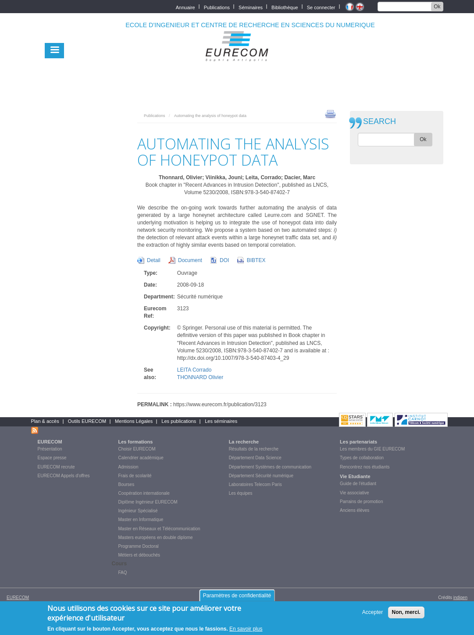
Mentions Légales (134, 421)
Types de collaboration (362, 457)
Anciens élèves (354, 510)
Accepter (372, 614)
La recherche (244, 441)
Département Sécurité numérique (261, 475)
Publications (217, 7)
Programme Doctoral (138, 546)
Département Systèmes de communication (270, 467)
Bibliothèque (284, 7)
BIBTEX (256, 260)
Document (190, 260)
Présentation (50, 449)
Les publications (178, 421)
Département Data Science (255, 457)
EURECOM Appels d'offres (64, 475)
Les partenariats (358, 441)
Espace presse (52, 457)
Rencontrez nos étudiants (364, 467)
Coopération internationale (144, 493)
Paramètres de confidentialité (237, 598)
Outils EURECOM (87, 421)
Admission (128, 467)
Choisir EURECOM (137, 449)
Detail (153, 260)
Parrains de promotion (361, 501)
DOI (224, 260)
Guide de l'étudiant (358, 483)
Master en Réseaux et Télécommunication (159, 528)
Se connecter (321, 7)
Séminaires (251, 7)
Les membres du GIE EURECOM (372, 449)
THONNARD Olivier (200, 377)
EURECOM (50, 441)
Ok (437, 7)
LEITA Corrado (194, 370)
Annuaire (185, 7)
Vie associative (354, 492)
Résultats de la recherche (253, 449)
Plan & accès (45, 421)
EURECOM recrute (56, 467)
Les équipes (241, 493)
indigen (460, 597)
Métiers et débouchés (139, 555)
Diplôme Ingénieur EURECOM (148, 502)
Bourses (126, 484)
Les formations (135, 441)
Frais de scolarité (135, 475)
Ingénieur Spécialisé (138, 510)
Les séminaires (221, 421)
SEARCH (379, 121)
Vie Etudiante (355, 476)
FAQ (122, 572)
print (330, 113)
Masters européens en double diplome (155, 537)
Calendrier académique (141, 457)
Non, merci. (406, 614)
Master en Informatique (141, 519)
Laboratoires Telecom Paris (255, 484)
